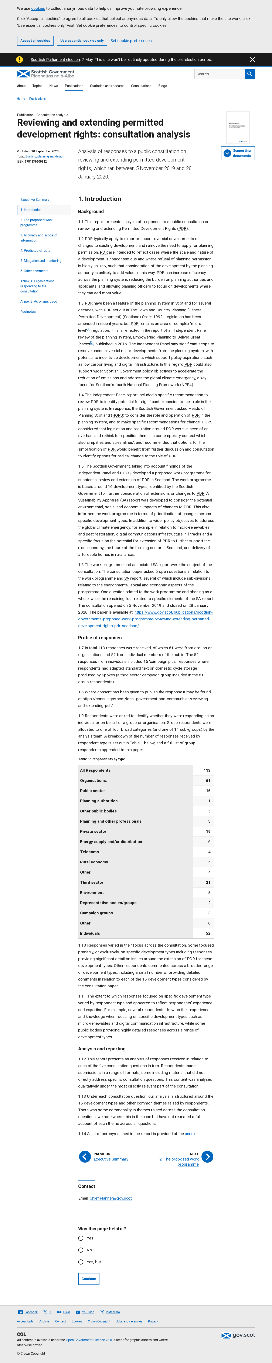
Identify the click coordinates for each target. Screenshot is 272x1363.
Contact (60, 1321)
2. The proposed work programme (36, 222)
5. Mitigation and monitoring (40, 261)
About (21, 86)
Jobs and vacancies (129, 1321)
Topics (37, 86)
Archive (44, 1321)
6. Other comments (34, 271)
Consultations (141, 86)
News (53, 86)
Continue (89, 1279)
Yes (90, 1238)
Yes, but (94, 1261)
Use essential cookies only (82, 41)
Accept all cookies (35, 41)
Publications (74, 86)
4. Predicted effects (35, 251)
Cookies (77, 1321)
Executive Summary (35, 200)
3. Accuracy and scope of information (39, 237)
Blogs (162, 86)
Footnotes (28, 312)
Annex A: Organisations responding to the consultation (37, 286)
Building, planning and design (45, 156)
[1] (88, 329)
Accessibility (25, 1321)
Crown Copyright (99, 1321)
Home (21, 98)
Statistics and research (107, 86)
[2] (92, 342)
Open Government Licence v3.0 (89, 1340)
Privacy (153, 1321)
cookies (38, 8)
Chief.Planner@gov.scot (111, 1198)
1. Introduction (30, 210)
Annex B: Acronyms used (38, 301)
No (89, 1250)
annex (190, 1133)
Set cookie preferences (131, 40)
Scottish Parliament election (55, 59)
